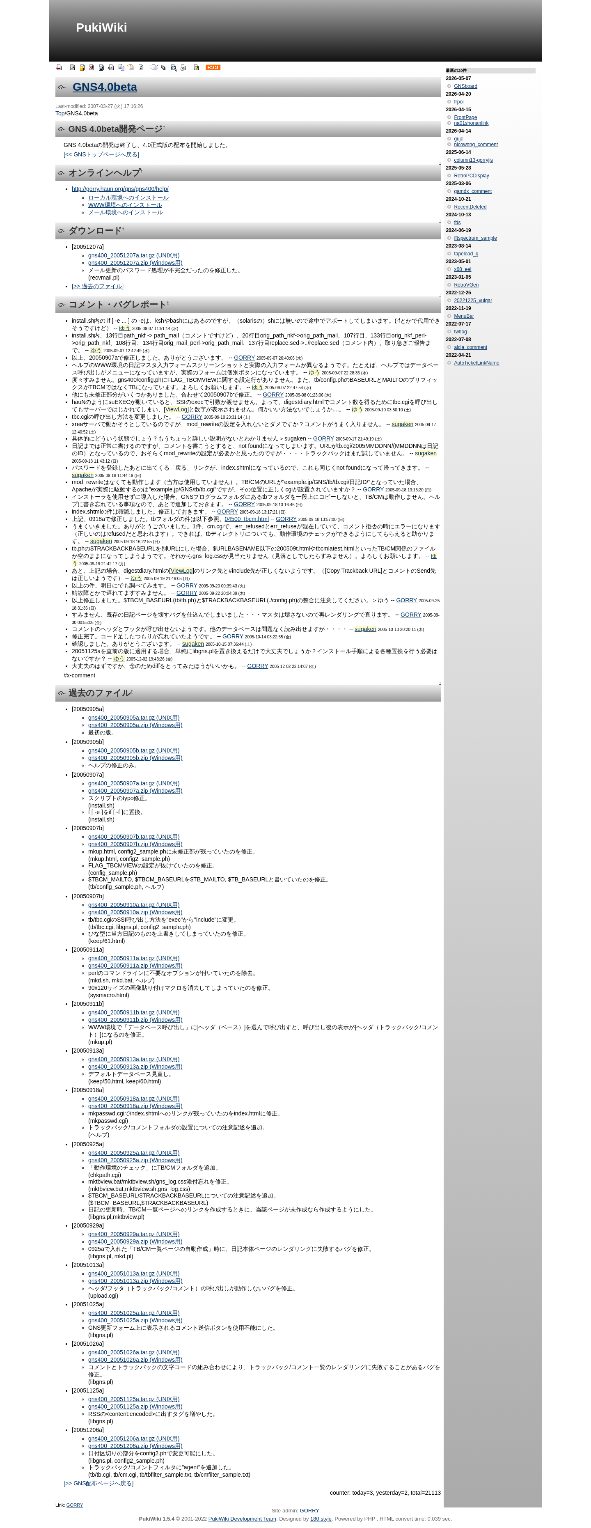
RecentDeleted (470, 207)
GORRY (244, 357)
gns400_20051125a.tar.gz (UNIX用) (134, 1399)
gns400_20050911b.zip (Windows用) (135, 1019)
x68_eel (462, 269)
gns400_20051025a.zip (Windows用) (135, 1320)
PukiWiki (101, 27)
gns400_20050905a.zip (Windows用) (135, 725)
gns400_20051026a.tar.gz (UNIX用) (134, 1352)
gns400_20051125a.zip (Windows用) (135, 1406)
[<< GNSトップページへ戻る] (101, 154)
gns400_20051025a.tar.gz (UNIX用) (134, 1313)
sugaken (402, 424)
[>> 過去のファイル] (98, 286)
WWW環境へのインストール (125, 205)
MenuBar (464, 316)
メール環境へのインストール (125, 212)
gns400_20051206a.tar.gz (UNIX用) (134, 1438)
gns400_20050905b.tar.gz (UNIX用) (134, 750)
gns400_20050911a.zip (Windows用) (135, 965)
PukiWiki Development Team (242, 1519)
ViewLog (176, 409)
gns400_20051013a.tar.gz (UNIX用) (134, 1273)
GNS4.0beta (105, 86)
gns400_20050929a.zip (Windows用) (135, 1241)
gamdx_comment (473, 191)
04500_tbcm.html (247, 519)
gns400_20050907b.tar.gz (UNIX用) (134, 836)
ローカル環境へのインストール (128, 197)
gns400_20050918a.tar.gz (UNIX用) (134, 1098)
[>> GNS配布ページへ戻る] (98, 1483)
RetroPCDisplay (471, 176)
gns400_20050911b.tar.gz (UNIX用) (134, 1012)
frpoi (458, 102)
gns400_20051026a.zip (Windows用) (135, 1359)
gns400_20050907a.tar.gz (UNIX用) (134, 783)
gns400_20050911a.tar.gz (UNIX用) (134, 958)
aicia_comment (470, 347)
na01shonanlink (471, 123)
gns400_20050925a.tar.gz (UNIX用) (134, 1152)
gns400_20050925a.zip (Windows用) (135, 1160)
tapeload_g (466, 254)
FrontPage (465, 117)
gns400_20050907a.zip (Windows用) (135, 790)
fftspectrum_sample (475, 238)
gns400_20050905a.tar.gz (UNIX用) (134, 717)
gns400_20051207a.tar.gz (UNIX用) (134, 255)
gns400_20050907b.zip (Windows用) (135, 844)
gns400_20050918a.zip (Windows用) (135, 1106)
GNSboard (465, 86)
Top (60, 113)
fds (457, 222)
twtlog (460, 332)
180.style (321, 1519)
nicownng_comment (476, 144)
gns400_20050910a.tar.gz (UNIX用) (134, 905)
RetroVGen (466, 285)
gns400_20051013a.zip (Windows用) (135, 1281)
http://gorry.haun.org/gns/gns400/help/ (120, 189)
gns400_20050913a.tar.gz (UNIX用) (134, 1059)
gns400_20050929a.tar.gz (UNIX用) (134, 1234)
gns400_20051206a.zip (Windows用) (135, 1446)
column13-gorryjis (473, 160)
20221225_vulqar (473, 300)
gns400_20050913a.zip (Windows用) (135, 1066)
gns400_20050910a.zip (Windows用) (135, 912)
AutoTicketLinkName (476, 363)
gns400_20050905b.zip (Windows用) (135, 758)
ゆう (125, 328)
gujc (458, 139)
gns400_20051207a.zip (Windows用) (135, 262)
